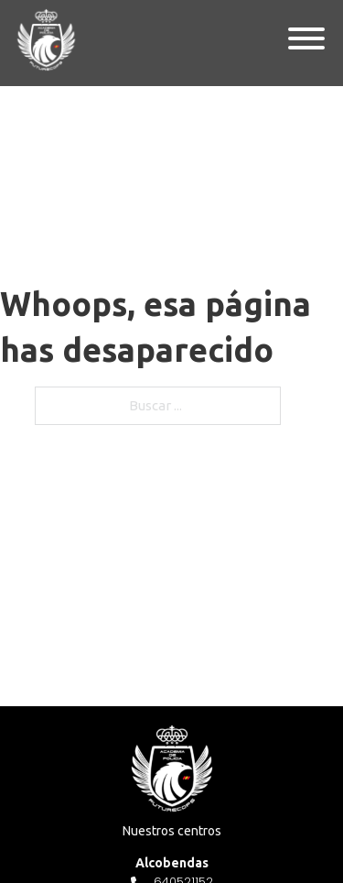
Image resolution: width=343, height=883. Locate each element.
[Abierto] (306, 39)
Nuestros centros (172, 830)
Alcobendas (172, 863)
